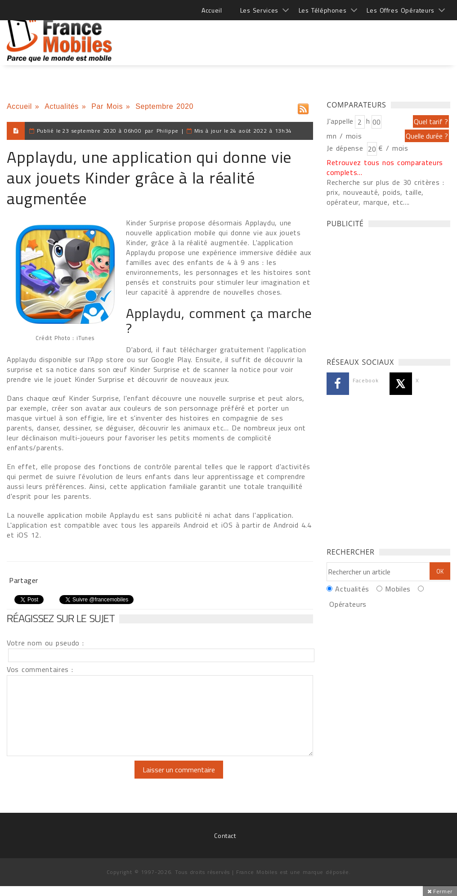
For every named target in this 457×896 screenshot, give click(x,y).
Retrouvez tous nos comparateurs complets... (385, 167)
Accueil (212, 10)
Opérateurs (347, 604)
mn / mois (344, 136)
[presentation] (81, 778)
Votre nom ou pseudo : (45, 643)
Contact (225, 835)
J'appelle (340, 121)
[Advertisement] (286, 36)
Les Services (259, 10)
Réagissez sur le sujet (61, 618)
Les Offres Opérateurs (401, 10)
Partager (23, 580)
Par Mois (107, 106)
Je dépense (346, 148)
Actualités (62, 106)
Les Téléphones (323, 10)
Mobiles (397, 588)
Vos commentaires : (40, 669)
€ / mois (393, 148)
